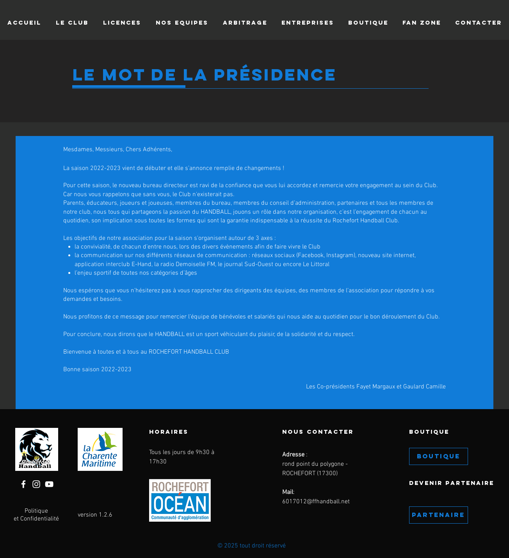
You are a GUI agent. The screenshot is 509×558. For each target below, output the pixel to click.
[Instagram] (36, 484)
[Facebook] (23, 484)
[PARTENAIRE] (438, 515)
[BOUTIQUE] (438, 456)
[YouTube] (49, 484)
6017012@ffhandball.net (316, 502)
